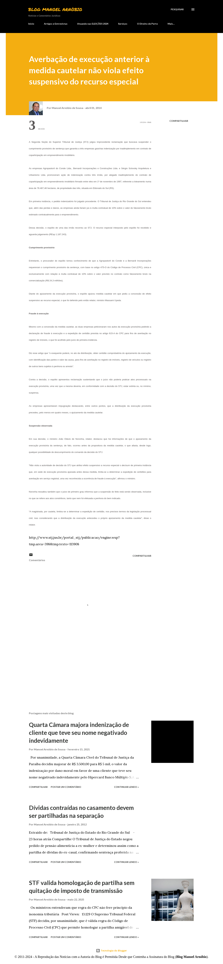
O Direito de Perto (147, 23)
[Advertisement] (85, 670)
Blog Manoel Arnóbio (55, 9)
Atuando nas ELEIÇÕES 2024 (92, 23)
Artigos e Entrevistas (55, 23)
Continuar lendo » (126, 786)
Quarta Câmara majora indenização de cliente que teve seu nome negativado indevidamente (79, 732)
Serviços (122, 23)
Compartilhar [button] (178, 120)
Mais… (171, 23)
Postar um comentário (66, 786)
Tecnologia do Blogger (111, 950)
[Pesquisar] (177, 9)
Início (31, 23)
